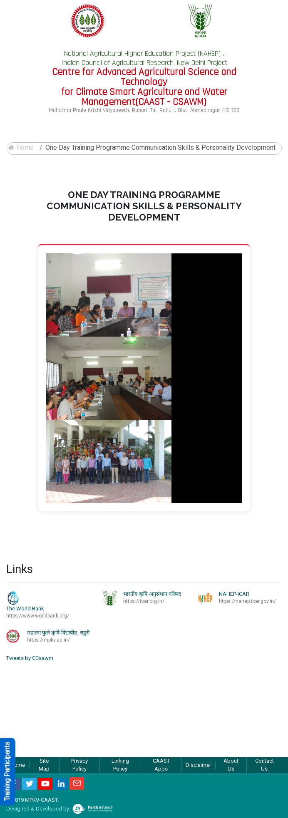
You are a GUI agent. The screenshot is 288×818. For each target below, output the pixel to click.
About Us (230, 765)
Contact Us (264, 765)
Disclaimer (198, 765)
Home (21, 147)
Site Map (44, 765)
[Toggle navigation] (270, 128)
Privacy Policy (79, 765)
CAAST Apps (161, 765)
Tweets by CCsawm (29, 658)
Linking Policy (120, 765)
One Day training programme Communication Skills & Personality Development (160, 147)
